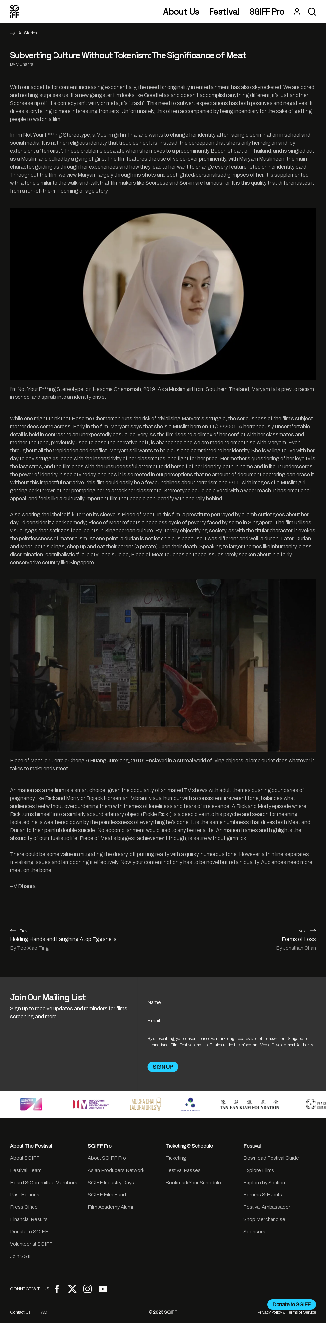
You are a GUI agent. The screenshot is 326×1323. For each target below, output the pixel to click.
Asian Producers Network (116, 1170)
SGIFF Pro (266, 12)
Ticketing (175, 1158)
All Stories (27, 33)
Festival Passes (183, 1170)
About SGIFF (25, 1158)
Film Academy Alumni (112, 1207)
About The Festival (31, 1146)
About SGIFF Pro (107, 1158)
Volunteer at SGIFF (31, 1244)
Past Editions (24, 1194)
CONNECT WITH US (29, 1289)
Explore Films (258, 1170)
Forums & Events (262, 1194)
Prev (18, 931)
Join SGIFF (23, 1256)
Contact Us (20, 1312)
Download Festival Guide (271, 1158)
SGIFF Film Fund (107, 1194)
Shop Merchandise (264, 1219)
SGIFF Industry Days (111, 1182)
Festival (224, 12)
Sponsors (254, 1231)
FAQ (43, 1312)
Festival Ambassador (266, 1207)
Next (307, 931)
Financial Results (29, 1219)
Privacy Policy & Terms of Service (286, 1312)
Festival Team (26, 1170)
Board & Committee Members (43, 1182)
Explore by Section (264, 1182)
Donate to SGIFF (29, 1231)
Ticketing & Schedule (189, 1146)
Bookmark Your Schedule (193, 1182)
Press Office (24, 1207)
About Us (181, 12)
